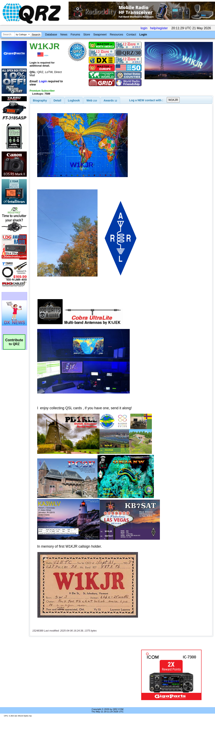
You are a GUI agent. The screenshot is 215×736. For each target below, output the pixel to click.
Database (51, 34)
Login (143, 34)
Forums (75, 34)
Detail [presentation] (57, 100)
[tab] (40, 100)
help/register (159, 28)
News (63, 34)
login (144, 28)
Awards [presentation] (110, 100)
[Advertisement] (82, 675)
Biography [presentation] (40, 100)
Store (86, 34)
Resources (116, 34)
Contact (131, 34)
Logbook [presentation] (74, 100)
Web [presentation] (91, 100)
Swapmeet (100, 34)
